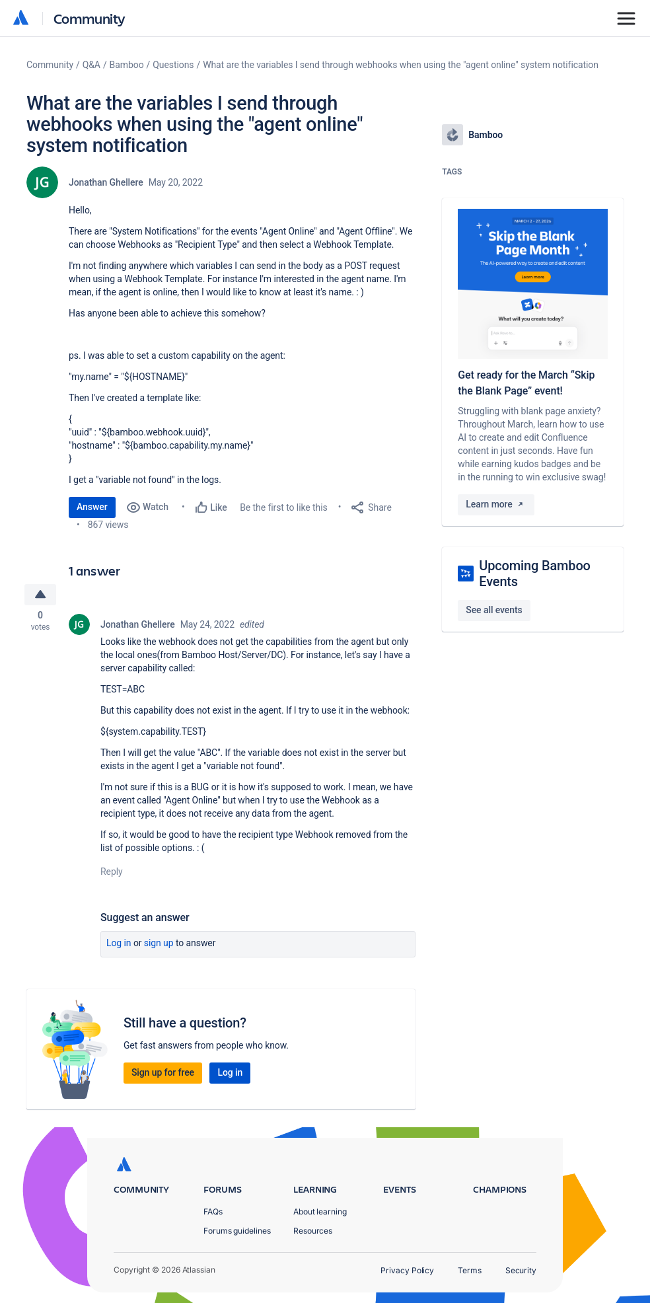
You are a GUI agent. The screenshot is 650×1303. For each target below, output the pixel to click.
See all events (494, 610)
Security (520, 1270)
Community (90, 18)
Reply (111, 873)
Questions (173, 64)
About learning (320, 1211)
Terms (470, 1270)
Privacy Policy (407, 1270)
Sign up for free (162, 1074)
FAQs (213, 1211)
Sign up (159, 945)
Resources (312, 1231)
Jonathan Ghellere (106, 182)
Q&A (91, 64)
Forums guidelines (237, 1231)
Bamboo (127, 64)
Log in (118, 945)
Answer (92, 507)
